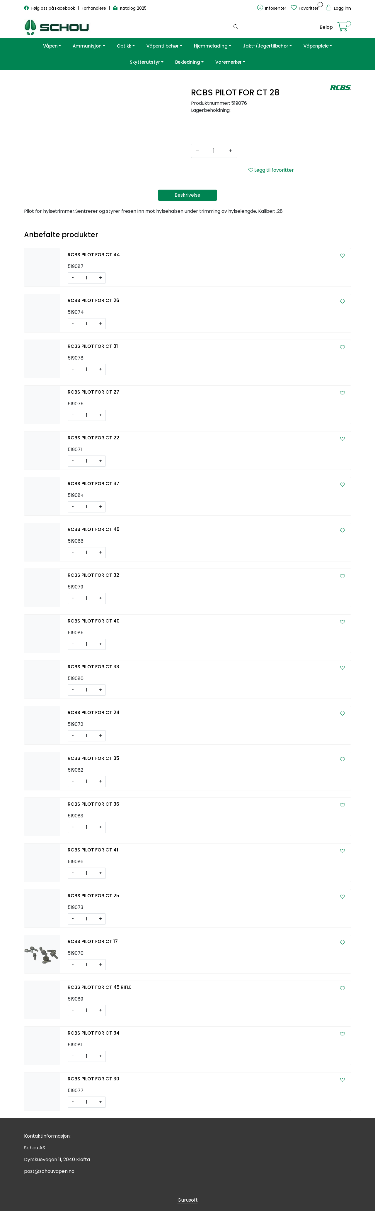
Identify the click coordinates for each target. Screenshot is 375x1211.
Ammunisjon (87, 46)
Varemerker (228, 62)
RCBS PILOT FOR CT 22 (93, 437)
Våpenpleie (316, 46)
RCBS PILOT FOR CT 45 (94, 529)
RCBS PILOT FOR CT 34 (94, 1033)
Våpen (50, 46)
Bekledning (187, 62)
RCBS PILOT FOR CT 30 (93, 1078)
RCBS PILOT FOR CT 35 (93, 758)
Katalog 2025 (129, 8)
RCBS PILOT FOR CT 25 (93, 895)
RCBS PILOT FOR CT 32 (93, 575)
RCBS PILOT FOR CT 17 (93, 941)
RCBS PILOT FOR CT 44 (94, 254)
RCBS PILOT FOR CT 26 (93, 300)
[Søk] (183, 27)
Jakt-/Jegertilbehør (265, 46)
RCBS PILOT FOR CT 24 (94, 712)
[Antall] (214, 151)
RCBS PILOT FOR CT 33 (93, 666)
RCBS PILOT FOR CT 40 (94, 621)
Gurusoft (188, 1200)
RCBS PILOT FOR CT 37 (93, 483)
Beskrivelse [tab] (187, 195)
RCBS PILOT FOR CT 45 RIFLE (100, 987)
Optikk (124, 46)
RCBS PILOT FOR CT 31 (93, 346)
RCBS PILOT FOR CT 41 (93, 849)
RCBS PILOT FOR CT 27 (93, 392)
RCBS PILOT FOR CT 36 (93, 804)
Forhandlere (94, 8)
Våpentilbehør (162, 46)
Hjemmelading (211, 46)
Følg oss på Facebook (50, 8)
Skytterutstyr (145, 62)
